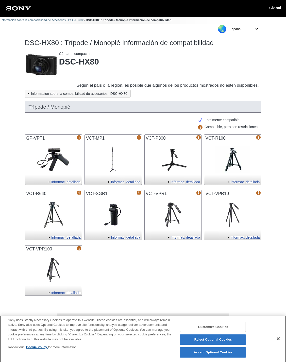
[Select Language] (243, 29)
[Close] (278, 341)
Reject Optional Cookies (213, 342)
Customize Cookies (213, 329)
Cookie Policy (37, 349)
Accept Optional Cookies (213, 355)
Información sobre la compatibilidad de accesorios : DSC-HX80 (42, 20)
